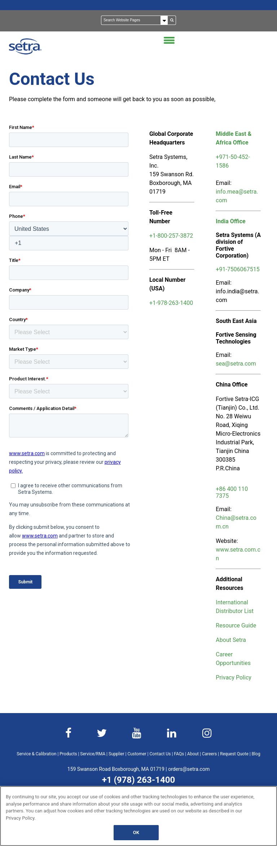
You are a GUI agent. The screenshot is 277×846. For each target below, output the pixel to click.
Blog (256, 753)
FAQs (179, 753)
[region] (138, 816)
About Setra (231, 639)
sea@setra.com (236, 363)
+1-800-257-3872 (171, 235)
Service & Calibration (36, 753)
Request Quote (234, 753)
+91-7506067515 (237, 269)
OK (136, 832)
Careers (209, 753)
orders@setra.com (189, 769)
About (193, 753)
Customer (136, 753)
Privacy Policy (233, 677)
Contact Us (160, 753)
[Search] (134, 20)
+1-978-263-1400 (171, 302)
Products (68, 753)
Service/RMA (92, 753)
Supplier (116, 753)
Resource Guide (236, 625)
